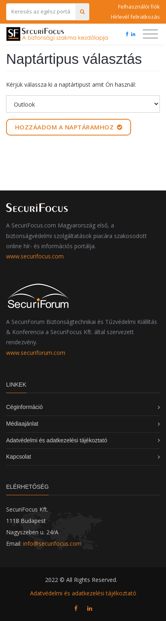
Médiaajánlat (22, 423)
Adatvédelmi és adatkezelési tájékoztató (56, 440)
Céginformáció (24, 407)
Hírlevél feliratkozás (135, 16)
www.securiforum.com (35, 352)
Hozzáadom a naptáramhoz (69, 127)
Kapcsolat (18, 456)
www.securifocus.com (35, 256)
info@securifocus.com (52, 543)
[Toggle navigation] (150, 34)
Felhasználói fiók (139, 6)
